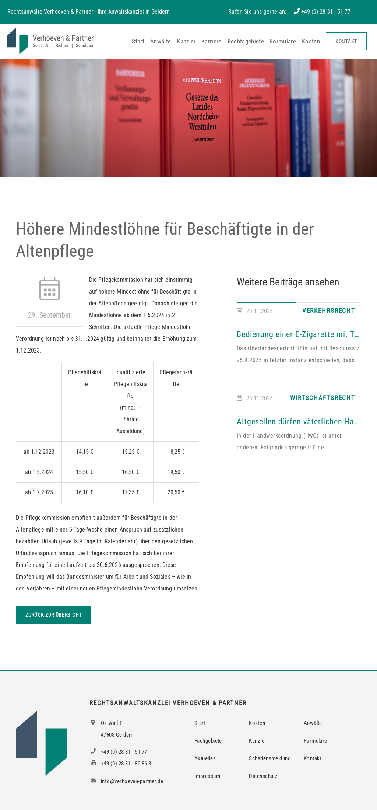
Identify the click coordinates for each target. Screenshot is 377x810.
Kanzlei (186, 41)
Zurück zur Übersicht (53, 615)
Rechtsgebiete (246, 41)
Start (138, 41)
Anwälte (160, 41)
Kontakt (346, 41)
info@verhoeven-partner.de (126, 781)
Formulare (283, 41)
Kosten (311, 41)
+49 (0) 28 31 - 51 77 (325, 11)
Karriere (211, 41)
